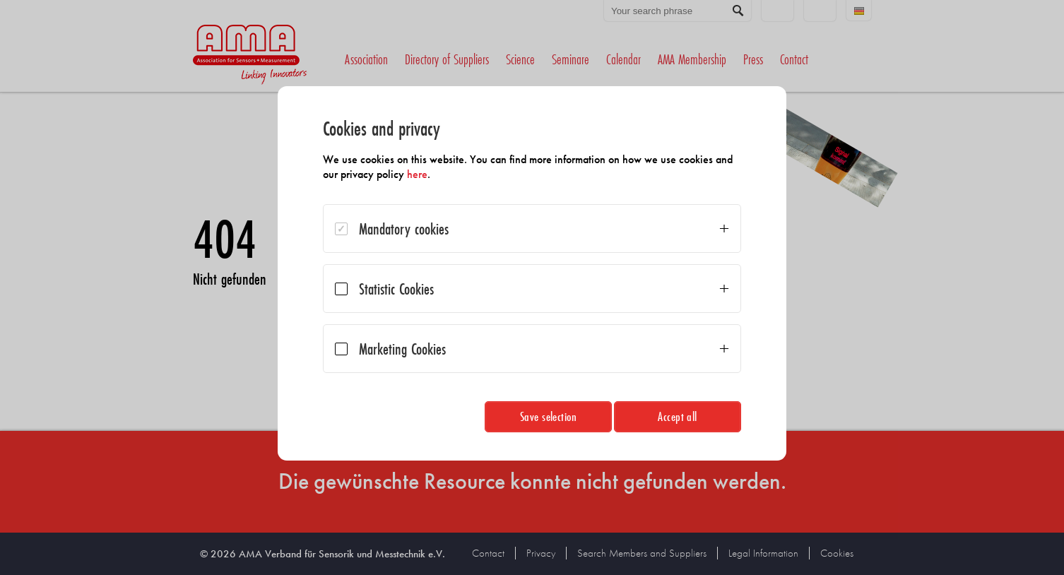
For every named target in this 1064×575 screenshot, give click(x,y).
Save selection (548, 416)
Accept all (677, 416)
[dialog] (532, 273)
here (417, 174)
